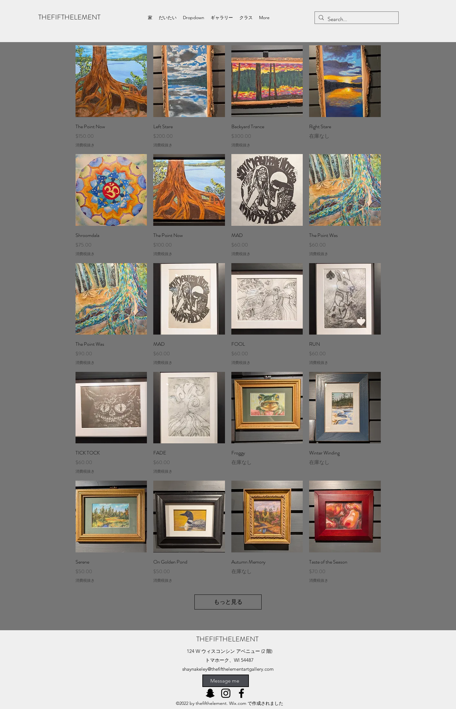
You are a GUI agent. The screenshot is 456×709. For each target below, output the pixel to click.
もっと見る (228, 602)
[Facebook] (241, 693)
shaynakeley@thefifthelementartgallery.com (228, 669)
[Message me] (225, 681)
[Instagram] (226, 693)
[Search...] (356, 19)
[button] (193, 17)
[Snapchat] (210, 693)
